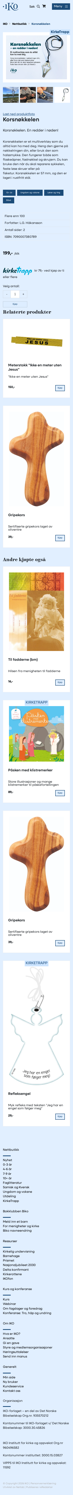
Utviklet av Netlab (13, 1487)
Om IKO (8, 1323)
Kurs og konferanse (17, 1289)
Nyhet (7, 1160)
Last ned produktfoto (19, 114)
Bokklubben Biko (15, 1211)
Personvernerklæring (43, 1483)
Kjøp (15, 304)
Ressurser (10, 1241)
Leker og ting (53, 193)
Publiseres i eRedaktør (39, 1487)
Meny (58, 6)
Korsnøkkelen (41, 24)
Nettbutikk (19, 24)
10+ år (9, 193)
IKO (5, 24)
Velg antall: (11, 286)
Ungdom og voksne (29, 193)
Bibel (8, 200)
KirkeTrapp (11, 1201)
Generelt (9, 1367)
